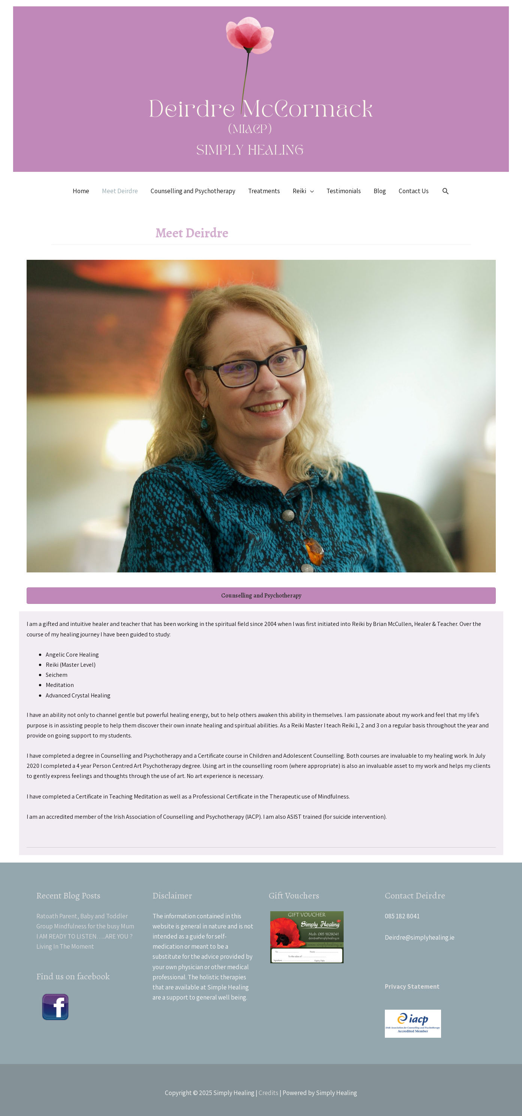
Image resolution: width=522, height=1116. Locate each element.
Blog (380, 191)
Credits (268, 1093)
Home (81, 191)
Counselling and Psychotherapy (193, 191)
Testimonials (343, 191)
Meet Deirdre (120, 191)
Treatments (264, 191)
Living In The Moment (65, 946)
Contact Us (414, 191)
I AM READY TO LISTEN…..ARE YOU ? (84, 936)
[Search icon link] (445, 191)
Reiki (299, 191)
